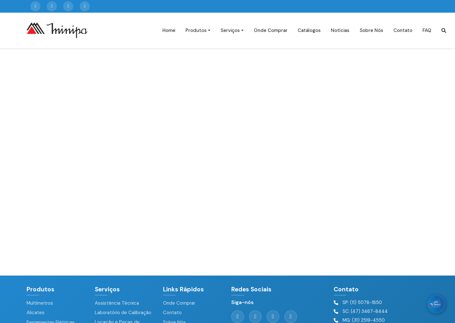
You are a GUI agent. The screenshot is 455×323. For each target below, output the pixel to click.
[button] (443, 30)
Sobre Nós (371, 30)
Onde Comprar (271, 30)
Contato (402, 30)
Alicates (36, 312)
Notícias (340, 30)
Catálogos (309, 30)
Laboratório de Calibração (123, 312)
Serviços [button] (230, 30)
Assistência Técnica (117, 303)
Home (168, 30)
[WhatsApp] (436, 304)
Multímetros (40, 303)
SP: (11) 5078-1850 (362, 302)
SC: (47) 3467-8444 (365, 311)
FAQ (426, 30)
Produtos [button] (196, 30)
